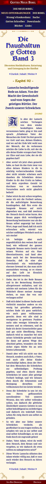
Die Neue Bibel (23, 8)
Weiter (32, 73)
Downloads (33, 21)
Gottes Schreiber (15, 21)
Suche (36, 17)
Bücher (19, 25)
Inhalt (23, 73)
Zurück (13, 73)
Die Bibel (39, 12)
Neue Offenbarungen (16, 12)
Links (28, 25)
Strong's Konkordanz (18, 17)
